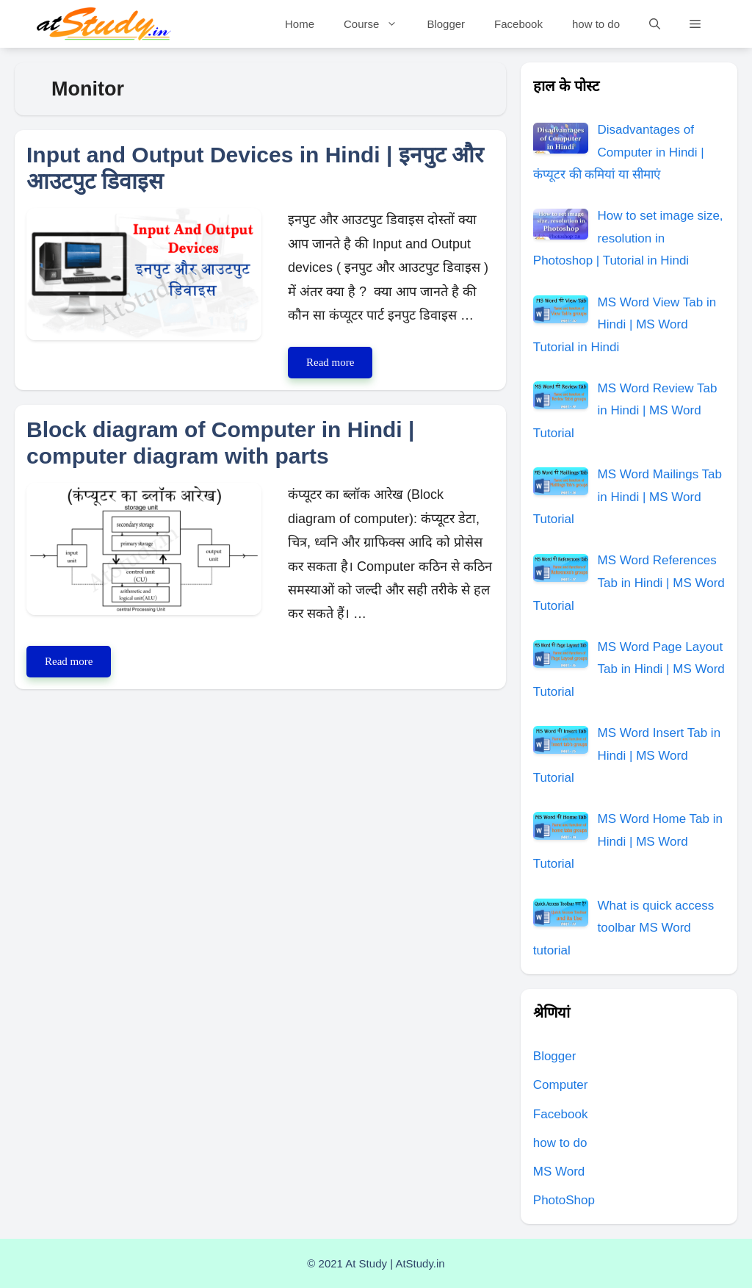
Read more (339, 365)
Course (378, 24)
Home (299, 24)
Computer (560, 1085)
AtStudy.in (419, 1263)
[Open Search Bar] (654, 24)
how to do (596, 24)
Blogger (446, 24)
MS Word (559, 1172)
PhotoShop (564, 1200)
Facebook (518, 24)
